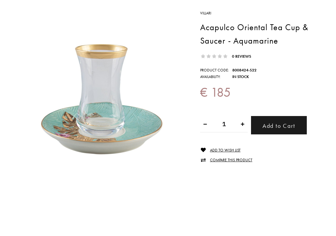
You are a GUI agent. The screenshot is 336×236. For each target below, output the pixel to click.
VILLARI (205, 13)
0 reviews (241, 56)
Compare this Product (231, 160)
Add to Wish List (225, 150)
